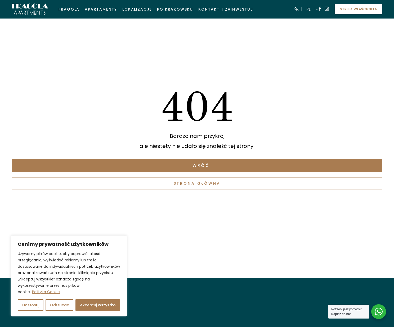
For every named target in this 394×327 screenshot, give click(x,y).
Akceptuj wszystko (98, 305)
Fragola (69, 9)
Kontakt (209, 9)
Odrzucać (59, 305)
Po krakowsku (175, 9)
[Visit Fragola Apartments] (30, 9)
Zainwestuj (239, 9)
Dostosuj (30, 305)
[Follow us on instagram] (327, 9)
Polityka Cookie (46, 291)
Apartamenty (101, 9)
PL (308, 9)
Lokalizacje (137, 9)
